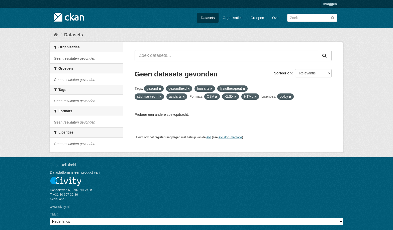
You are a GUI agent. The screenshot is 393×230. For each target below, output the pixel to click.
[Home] (56, 34)
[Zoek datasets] (312, 18)
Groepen (257, 18)
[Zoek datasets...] (226, 55)
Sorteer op (282, 73)
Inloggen (330, 4)
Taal (53, 214)
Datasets (208, 18)
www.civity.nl (59, 207)
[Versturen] (333, 17)
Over (276, 18)
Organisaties (233, 18)
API (208, 137)
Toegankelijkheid (63, 165)
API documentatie (230, 137)
